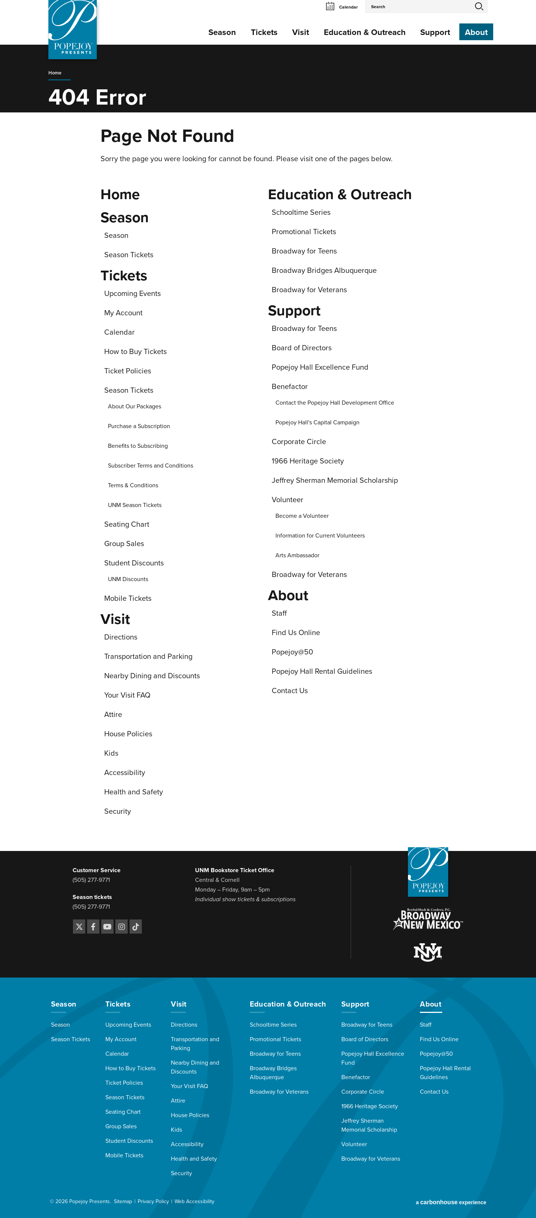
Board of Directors (302, 348)
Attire (113, 714)
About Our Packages (134, 406)
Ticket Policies (127, 371)
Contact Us (290, 690)
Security (117, 811)
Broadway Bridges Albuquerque (324, 270)
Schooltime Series (301, 212)
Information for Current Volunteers (320, 535)
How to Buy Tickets (135, 351)
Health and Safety (133, 792)
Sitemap (123, 1201)
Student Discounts (134, 563)
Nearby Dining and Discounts (152, 676)
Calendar (342, 7)
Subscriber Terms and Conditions (150, 465)
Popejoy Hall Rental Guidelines (322, 671)
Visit (300, 32)
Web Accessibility (194, 1201)
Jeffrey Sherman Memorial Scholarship (335, 480)
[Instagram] (121, 926)
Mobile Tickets (127, 598)
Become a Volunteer (302, 516)
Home (54, 73)
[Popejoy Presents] (72, 29)
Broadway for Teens (304, 251)
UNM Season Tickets (135, 505)
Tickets (264, 32)
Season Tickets (128, 255)
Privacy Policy (153, 1201)
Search (479, 6)
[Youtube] (107, 926)
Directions (120, 637)
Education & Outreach (365, 32)
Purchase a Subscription (139, 426)
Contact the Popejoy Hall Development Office (334, 402)
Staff (279, 613)
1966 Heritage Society (308, 461)
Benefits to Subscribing (138, 446)
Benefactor (290, 386)
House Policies (128, 734)
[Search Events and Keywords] (418, 6)
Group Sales (124, 543)
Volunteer (287, 499)
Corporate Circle (299, 441)
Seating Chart (126, 524)
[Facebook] (93, 926)
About (476, 32)
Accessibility (124, 772)
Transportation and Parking (148, 656)
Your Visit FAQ (127, 695)
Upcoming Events (132, 293)
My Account (123, 313)
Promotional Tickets (304, 231)
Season (222, 32)
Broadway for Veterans (309, 290)
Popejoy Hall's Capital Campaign (317, 422)
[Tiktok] (135, 926)
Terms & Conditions (133, 485)
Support (435, 32)
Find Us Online (296, 632)
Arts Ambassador (297, 555)
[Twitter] (79, 926)
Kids (111, 753)
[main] (268, 448)
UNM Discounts (128, 579)
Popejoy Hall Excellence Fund (320, 367)
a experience (451, 1202)
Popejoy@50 (292, 652)
